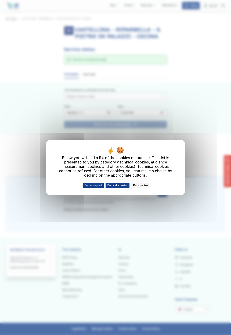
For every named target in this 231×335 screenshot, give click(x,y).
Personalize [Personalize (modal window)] (140, 185)
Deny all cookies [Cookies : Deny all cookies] (117, 185)
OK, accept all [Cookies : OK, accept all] (93, 185)
